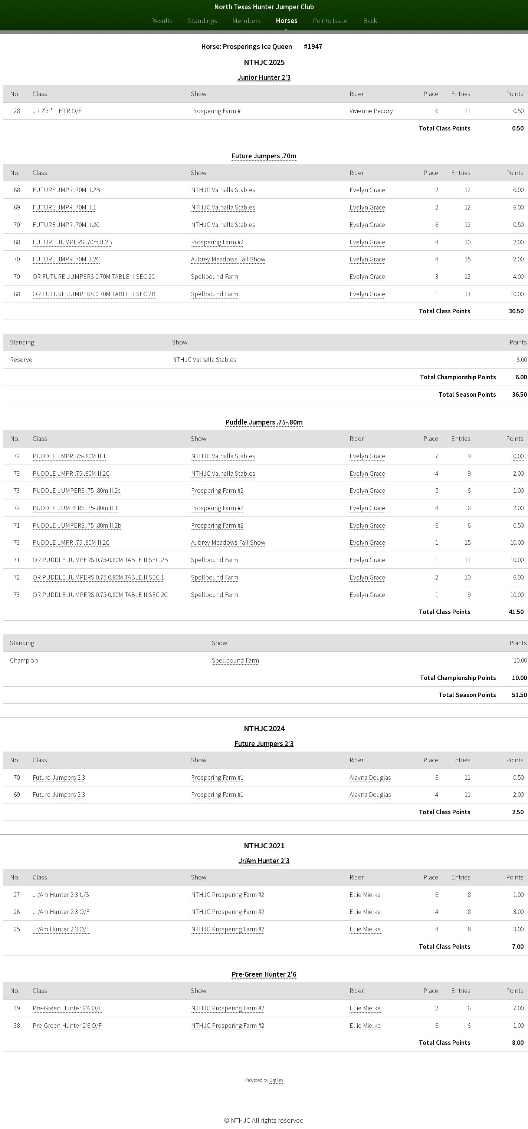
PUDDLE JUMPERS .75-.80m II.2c (77, 490)
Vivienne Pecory (371, 111)
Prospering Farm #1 (217, 111)
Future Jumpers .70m (264, 156)
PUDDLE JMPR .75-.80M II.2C (71, 473)
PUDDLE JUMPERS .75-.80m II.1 (75, 508)
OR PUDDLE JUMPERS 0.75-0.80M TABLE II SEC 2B (100, 560)
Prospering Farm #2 (217, 242)
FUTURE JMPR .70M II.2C (66, 225)
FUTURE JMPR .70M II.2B (66, 190)
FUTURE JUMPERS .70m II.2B (72, 242)
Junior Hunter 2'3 (264, 77)
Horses (287, 20)
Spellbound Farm (214, 277)
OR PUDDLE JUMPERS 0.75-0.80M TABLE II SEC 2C (100, 595)
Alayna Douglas (370, 777)
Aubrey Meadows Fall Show (228, 259)
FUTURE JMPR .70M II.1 (64, 207)
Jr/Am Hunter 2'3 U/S (61, 895)
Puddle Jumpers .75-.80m (264, 422)
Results (162, 20)
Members (246, 20)
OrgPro (276, 1080)
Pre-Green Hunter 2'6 (264, 974)
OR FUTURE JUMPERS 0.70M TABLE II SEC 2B (94, 294)
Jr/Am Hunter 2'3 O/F (61, 912)
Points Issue (330, 20)
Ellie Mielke (365, 895)
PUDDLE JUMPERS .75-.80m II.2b (77, 525)
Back (370, 20)
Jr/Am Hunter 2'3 (264, 860)
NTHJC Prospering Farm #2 (227, 895)
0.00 (518, 456)
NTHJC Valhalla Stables (223, 190)
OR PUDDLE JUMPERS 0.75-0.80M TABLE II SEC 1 (98, 577)
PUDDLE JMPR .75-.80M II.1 (69, 456)
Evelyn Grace (367, 190)
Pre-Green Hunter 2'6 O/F (67, 1008)
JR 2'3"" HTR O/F (57, 111)
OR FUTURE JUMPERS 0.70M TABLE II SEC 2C (94, 277)
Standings (202, 20)
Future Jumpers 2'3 (264, 743)
